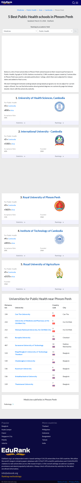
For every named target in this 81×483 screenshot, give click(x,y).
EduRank (50, 21)
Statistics (20, 123)
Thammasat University (24, 384)
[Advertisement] (40, 54)
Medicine (20, 10)
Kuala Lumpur (7, 429)
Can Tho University (22, 314)
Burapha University (22, 337)
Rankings (59, 123)
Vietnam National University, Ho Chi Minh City (33, 330)
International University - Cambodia (40, 131)
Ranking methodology (12, 476)
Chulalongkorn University (25, 361)
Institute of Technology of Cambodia (40, 230)
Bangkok (5, 426)
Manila (4, 440)
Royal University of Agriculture (40, 264)
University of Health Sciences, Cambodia (40, 97)
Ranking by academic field (40, 27)
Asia (40, 10)
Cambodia (48, 10)
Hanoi (4, 433)
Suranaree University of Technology (29, 345)
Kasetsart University (23, 369)
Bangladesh (46, 436)
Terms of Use (62, 482)
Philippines (46, 429)
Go (75, 31)
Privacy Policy (74, 482)
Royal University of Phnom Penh (40, 197)
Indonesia (45, 433)
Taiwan (44, 440)
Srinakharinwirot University (26, 376)
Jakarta (4, 443)
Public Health (31, 10)
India (44, 443)
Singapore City (7, 436)
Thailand (45, 426)
